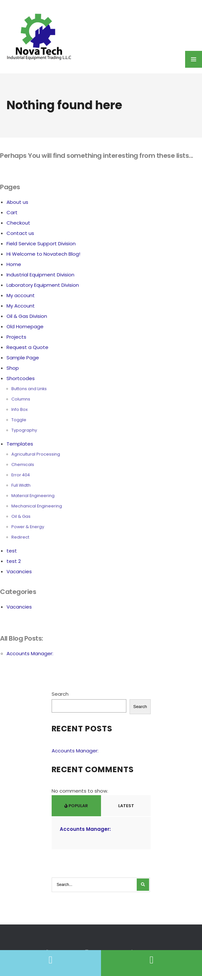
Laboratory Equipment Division (42, 285)
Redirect (20, 537)
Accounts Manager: (29, 653)
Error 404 (20, 475)
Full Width (21, 485)
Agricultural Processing (35, 454)
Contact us (20, 233)
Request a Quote (27, 347)
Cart (12, 212)
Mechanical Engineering (36, 506)
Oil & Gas (21, 516)
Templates (19, 443)
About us (17, 202)
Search (60, 694)
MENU (193, 59)
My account (20, 295)
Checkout (18, 222)
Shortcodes (20, 378)
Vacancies (19, 571)
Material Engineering (33, 495)
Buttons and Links (29, 388)
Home (13, 264)
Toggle (18, 420)
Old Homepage (25, 326)
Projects (16, 336)
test (11, 550)
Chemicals (22, 464)
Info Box (19, 409)
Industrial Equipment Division (40, 274)
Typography (24, 430)
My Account (20, 305)
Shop (12, 368)
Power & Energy (27, 526)
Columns (20, 399)
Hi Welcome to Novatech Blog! (43, 253)
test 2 (13, 561)
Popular (76, 806)
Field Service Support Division (41, 243)
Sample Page (22, 357)
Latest (125, 806)
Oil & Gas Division (26, 316)
